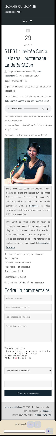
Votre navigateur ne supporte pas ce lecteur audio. (28, 109)
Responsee (47, 410)
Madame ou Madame (13, 407)
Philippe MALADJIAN (43, 414)
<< (30, 424)
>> (49, 431)
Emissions (22, 282)
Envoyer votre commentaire (28, 393)
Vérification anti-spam (14, 348)
